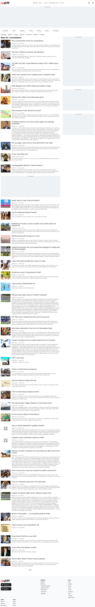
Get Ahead (70, 591)
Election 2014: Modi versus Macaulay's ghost (28, 97)
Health (14, 601)
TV (58, 2)
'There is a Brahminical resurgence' (24, 369)
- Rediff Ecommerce (45, 587)
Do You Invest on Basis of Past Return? (25, 414)
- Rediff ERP (43, 593)
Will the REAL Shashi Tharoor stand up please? (28, 559)
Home (34, 2)
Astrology (70, 595)
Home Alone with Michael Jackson (24, 547)
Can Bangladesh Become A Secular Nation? (27, 165)
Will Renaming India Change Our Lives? (26, 236)
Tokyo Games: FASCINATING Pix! (23, 284)
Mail (37, 2)
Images (16, 34)
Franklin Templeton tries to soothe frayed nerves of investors (33, 340)
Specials (35, 34)
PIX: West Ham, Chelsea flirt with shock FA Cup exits (30, 317)
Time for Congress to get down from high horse (29, 482)
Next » (30, 570)
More (62, 2)
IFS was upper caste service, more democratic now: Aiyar (32, 143)
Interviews (29, 34)
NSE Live (3, 603)
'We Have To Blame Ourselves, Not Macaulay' (28, 52)
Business (22, 30)
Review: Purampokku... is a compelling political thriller (31, 514)
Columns (22, 34)
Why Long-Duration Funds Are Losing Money (27, 41)
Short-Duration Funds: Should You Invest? (26, 111)
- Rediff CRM (43, 591)
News (40, 2)
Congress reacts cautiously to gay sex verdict (28, 437)
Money (46, 2)
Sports (47, 30)
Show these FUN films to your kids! (24, 536)
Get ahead (56, 30)
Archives (42, 34)
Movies (39, 30)
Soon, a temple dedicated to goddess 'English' (28, 426)
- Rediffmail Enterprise (45, 586)
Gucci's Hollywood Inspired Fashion (24, 212)
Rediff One (43, 584)
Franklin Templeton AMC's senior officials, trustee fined (31, 493)
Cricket (31, 30)
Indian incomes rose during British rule (25, 525)
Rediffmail (43, 582)
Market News (3, 605)
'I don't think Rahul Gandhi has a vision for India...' (29, 261)
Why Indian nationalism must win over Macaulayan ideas (32, 328)
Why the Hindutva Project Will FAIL (24, 380)
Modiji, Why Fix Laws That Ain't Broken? (26, 200)
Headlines (3, 34)
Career (14, 605)
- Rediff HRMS (43, 589)
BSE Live (2, 601)
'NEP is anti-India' (18, 358)
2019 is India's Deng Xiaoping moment (25, 392)
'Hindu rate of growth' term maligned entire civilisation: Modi (33, 75)
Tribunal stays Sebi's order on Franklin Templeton (29, 295)
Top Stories (5, 30)
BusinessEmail (52, 2)
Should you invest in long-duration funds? (26, 272)
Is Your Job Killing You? (20, 154)
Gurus (57, 2)
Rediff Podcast (71, 597)
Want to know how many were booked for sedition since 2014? (34, 470)
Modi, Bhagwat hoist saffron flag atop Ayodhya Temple (31, 86)
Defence (10, 34)
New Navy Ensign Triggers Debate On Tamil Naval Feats (32, 403)
